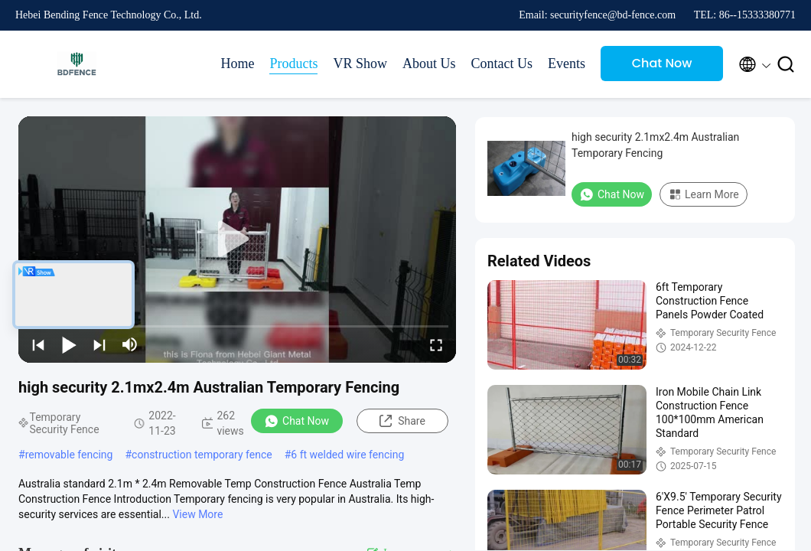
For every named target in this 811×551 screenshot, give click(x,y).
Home (237, 63)
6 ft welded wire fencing (347, 454)
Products (293, 63)
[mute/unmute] (130, 344)
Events (566, 63)
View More (197, 514)
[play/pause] (69, 344)
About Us (429, 63)
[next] (99, 344)
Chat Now (662, 63)
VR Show (360, 63)
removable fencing (69, 454)
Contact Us (502, 63)
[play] (237, 239)
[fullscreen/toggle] (436, 344)
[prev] (38, 344)
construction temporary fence (202, 454)
